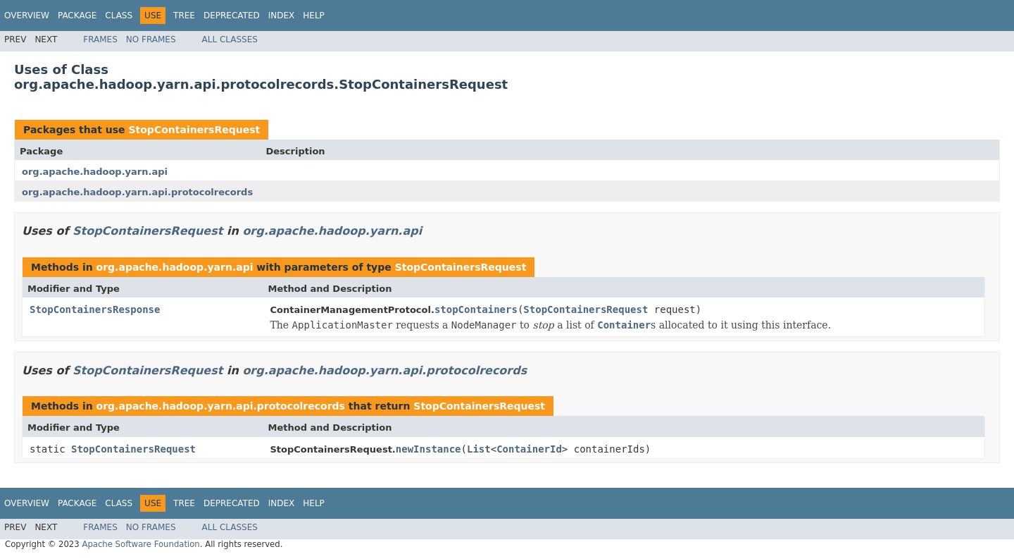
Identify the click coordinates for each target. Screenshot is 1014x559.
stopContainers (476, 309)
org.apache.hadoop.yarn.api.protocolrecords (137, 192)
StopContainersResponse (95, 309)
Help (314, 15)
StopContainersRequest (194, 129)
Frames (100, 39)
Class (118, 15)
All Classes (230, 39)
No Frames (151, 39)
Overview (26, 15)
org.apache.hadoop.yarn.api (95, 171)
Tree (184, 15)
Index (281, 15)
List (479, 449)
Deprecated (232, 15)
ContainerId (529, 449)
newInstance (428, 449)
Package (77, 15)
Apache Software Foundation (140, 544)
